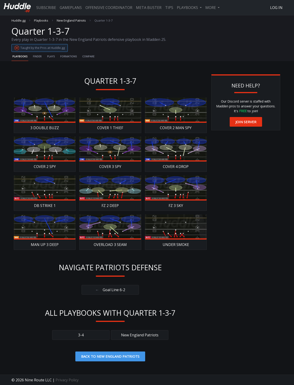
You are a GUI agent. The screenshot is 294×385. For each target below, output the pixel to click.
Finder (37, 56)
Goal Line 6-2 (110, 289)
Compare (88, 56)
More (211, 7)
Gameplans (71, 7)
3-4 (81, 335)
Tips (169, 7)
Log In (276, 7)
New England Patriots (71, 20)
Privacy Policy (67, 379)
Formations (68, 56)
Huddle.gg (18, 20)
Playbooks (188, 7)
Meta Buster (148, 7)
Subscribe (46, 7)
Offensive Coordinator (108, 7)
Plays (51, 56)
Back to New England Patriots (110, 356)
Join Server (245, 122)
